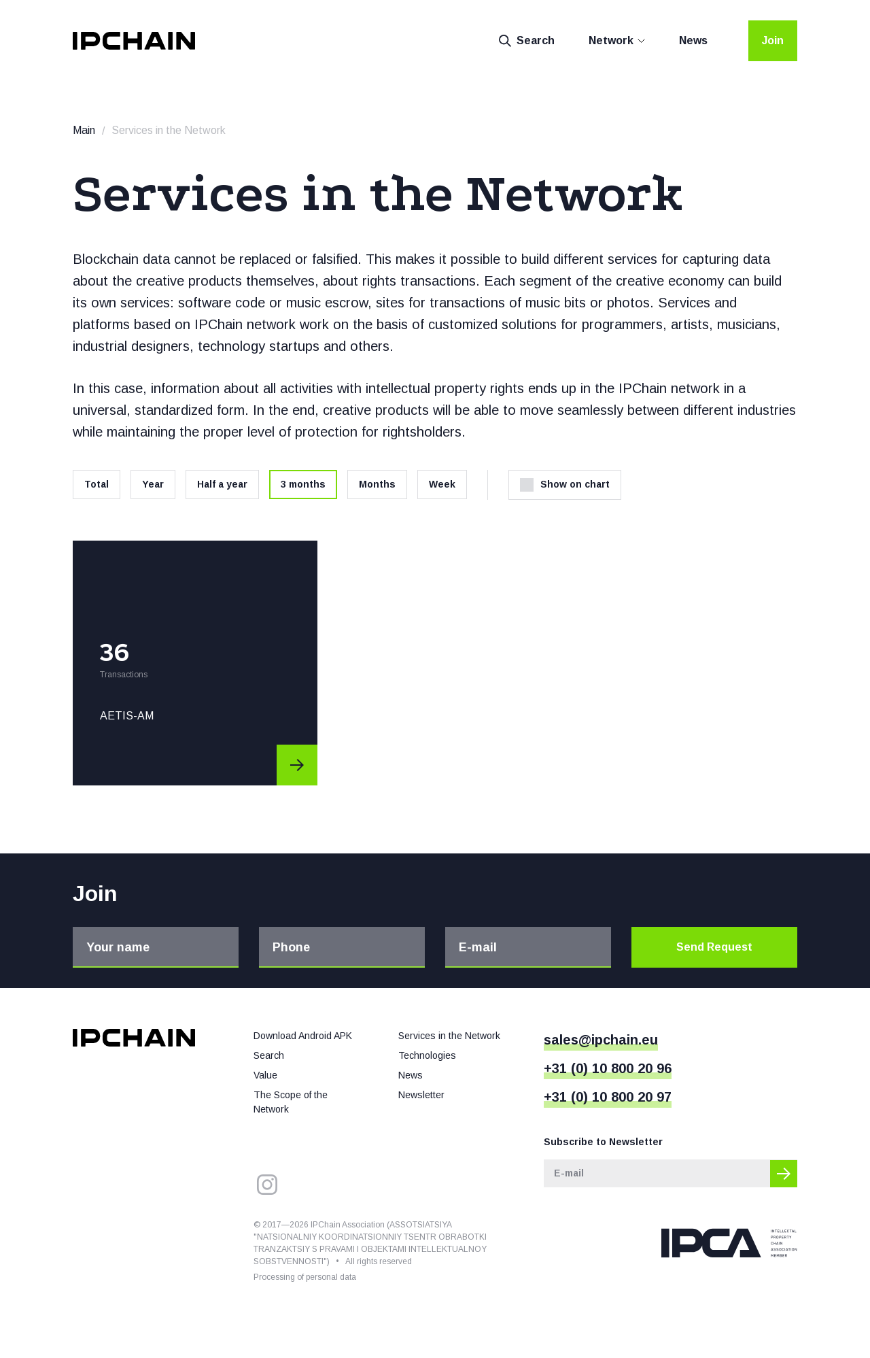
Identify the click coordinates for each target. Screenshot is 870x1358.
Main (84, 130)
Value (265, 1075)
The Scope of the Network (291, 1102)
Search (527, 41)
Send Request (714, 947)
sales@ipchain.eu (601, 1039)
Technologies (427, 1055)
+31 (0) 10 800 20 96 (608, 1068)
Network (611, 40)
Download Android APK (303, 1035)
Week (442, 484)
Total (96, 484)
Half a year (222, 484)
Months (377, 484)
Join (773, 40)
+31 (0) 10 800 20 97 (608, 1096)
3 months (303, 484)
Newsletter (421, 1094)
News (693, 40)
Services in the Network (449, 1035)
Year (153, 484)
